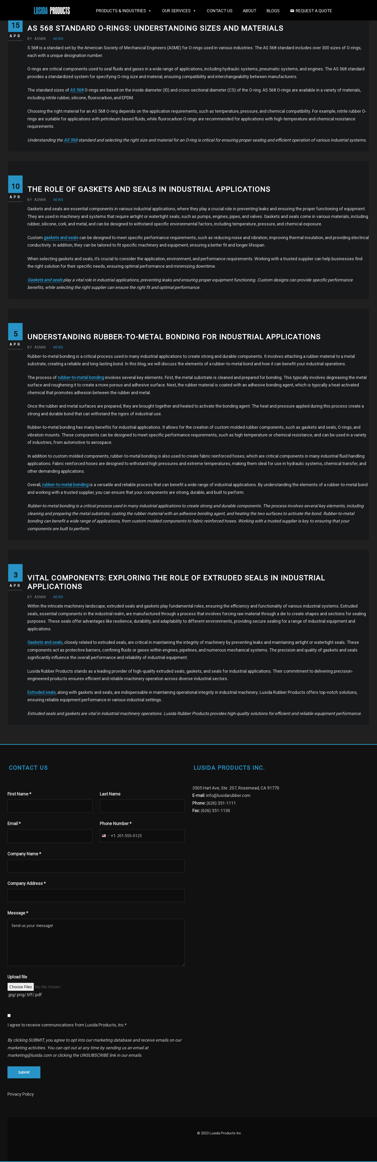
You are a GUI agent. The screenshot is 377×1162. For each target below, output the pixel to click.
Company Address (26, 883)
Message (17, 912)
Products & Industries (124, 11)
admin (36, 39)
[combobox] (108, 836)
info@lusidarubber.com (228, 795)
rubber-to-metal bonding (81, 377)
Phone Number (116, 823)
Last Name (110, 793)
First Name (19, 793)
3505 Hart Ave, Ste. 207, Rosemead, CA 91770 (235, 787)
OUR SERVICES (179, 11)
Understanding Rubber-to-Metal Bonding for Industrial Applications (174, 337)
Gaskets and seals (44, 279)
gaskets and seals (61, 237)
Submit (24, 1072)
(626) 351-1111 (221, 803)
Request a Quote (314, 10)
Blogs (273, 10)
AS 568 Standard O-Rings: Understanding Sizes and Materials (155, 28)
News (58, 39)
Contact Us (219, 10)
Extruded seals (41, 692)
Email (14, 823)
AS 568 (77, 90)
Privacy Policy (20, 1094)
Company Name (24, 853)
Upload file (17, 976)
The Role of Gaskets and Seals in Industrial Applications (148, 189)
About (249, 10)
